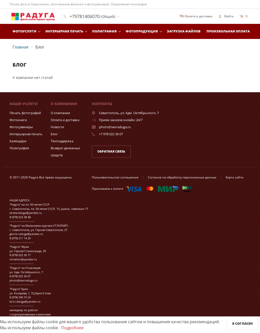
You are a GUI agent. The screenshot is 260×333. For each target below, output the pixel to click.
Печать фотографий (25, 113)
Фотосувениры (21, 127)
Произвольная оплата (228, 31)
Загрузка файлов (184, 31)
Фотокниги (18, 120)
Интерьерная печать (64, 31)
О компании (60, 113)
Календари (18, 141)
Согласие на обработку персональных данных (182, 177)
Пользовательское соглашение (115, 177)
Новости (57, 127)
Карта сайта (234, 177)
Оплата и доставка (65, 120)
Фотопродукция (142, 31)
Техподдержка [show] (62, 141)
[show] (226, 16)
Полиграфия (104, 31)
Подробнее (72, 327)
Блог (54, 134)
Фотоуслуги (24, 31)
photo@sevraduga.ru (115, 127)
